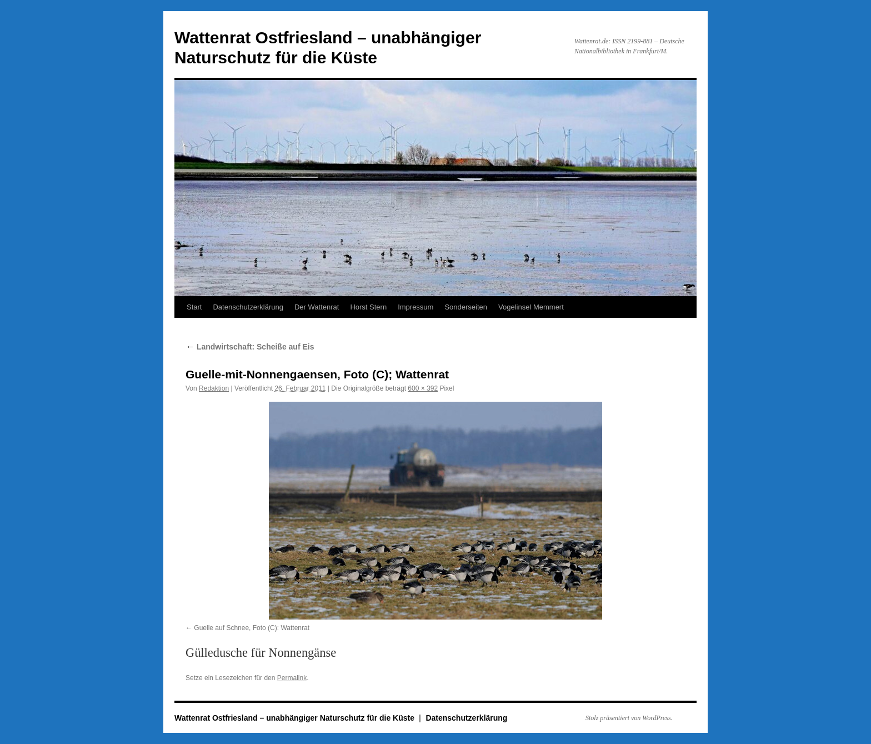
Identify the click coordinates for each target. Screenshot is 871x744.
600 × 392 (423, 388)
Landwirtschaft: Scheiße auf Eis (250, 346)
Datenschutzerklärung (248, 307)
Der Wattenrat (316, 307)
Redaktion (214, 388)
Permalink (292, 678)
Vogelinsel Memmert (531, 307)
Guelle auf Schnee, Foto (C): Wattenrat (251, 628)
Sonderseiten (465, 307)
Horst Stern (368, 307)
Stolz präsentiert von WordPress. (629, 718)
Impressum (415, 307)
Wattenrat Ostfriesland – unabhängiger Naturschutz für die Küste (295, 717)
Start (194, 307)
